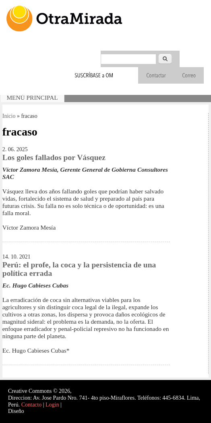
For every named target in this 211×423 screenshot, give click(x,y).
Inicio (9, 116)
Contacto (31, 405)
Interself (34, 411)
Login (52, 405)
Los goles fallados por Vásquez (54, 157)
